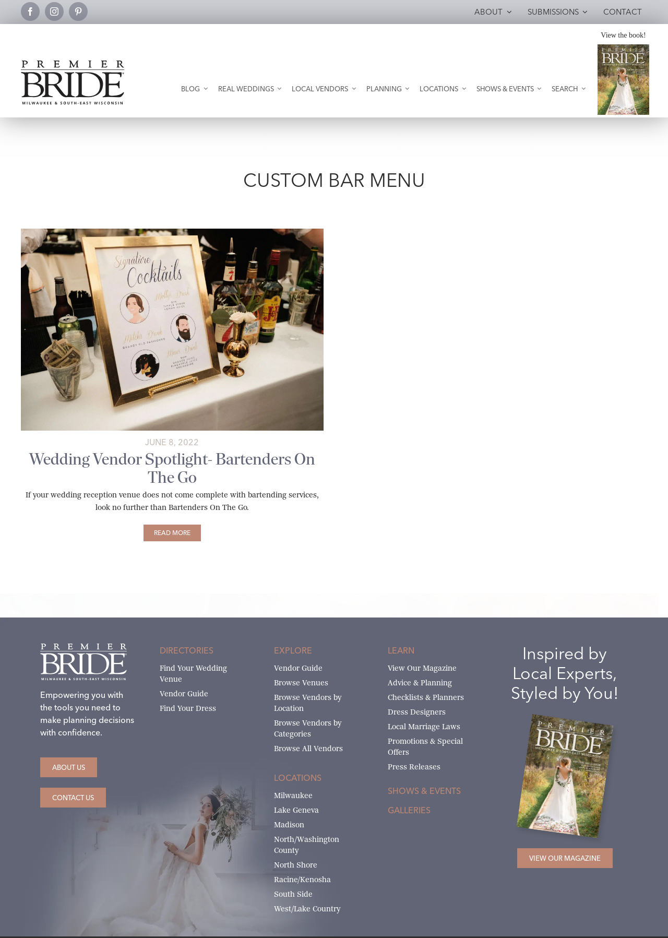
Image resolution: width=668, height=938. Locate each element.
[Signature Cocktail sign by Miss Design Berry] (172, 232)
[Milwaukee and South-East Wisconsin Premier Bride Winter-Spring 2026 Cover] (623, 48)
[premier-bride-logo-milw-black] (72, 64)
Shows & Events (424, 791)
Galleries (409, 810)
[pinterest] (78, 11)
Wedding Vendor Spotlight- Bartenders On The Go (172, 468)
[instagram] (54, 11)
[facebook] (30, 11)
